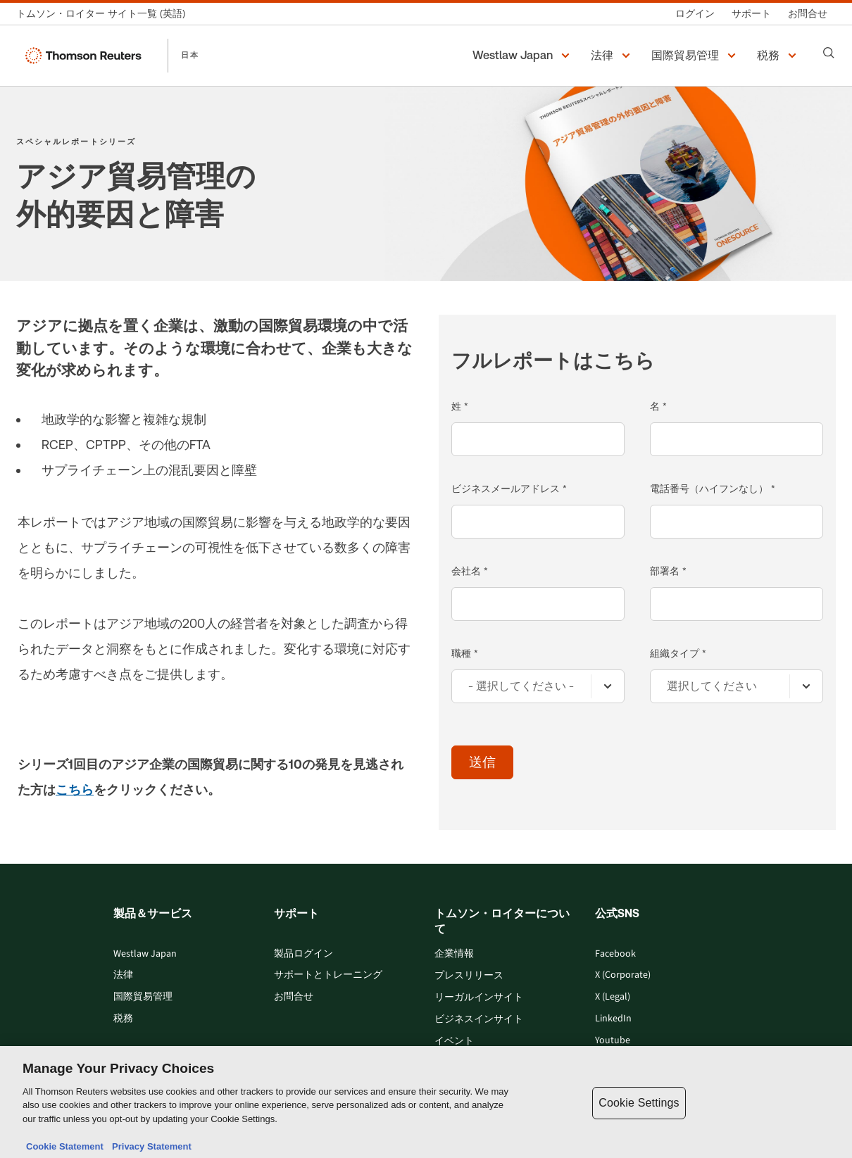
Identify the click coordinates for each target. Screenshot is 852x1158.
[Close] (829, 1124)
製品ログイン (303, 954)
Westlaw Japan (145, 954)
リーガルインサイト (478, 998)
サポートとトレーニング (328, 975)
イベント (454, 1041)
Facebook (615, 954)
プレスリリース (468, 976)
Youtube (612, 1040)
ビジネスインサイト (478, 1019)
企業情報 (454, 954)
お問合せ (293, 997)
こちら (75, 789)
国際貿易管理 (143, 997)
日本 (190, 55)
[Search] (828, 52)
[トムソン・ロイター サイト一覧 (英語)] (105, 14)
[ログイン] (695, 14)
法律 (123, 975)
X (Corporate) (623, 975)
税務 (123, 1019)
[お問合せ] (807, 14)
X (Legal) (612, 997)
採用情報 (454, 1063)
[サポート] (751, 14)
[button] (523, 55)
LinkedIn (613, 1019)
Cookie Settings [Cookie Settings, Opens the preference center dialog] (639, 1126)
